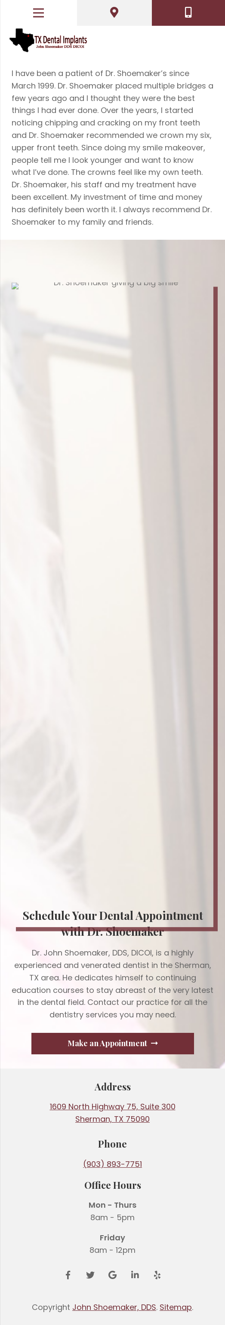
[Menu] (38, 13)
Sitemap (176, 1307)
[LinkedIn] (135, 1275)
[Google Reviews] (112, 1275)
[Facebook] (68, 1275)
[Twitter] (90, 1275)
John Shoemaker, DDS (114, 1307)
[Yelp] (157, 1275)
